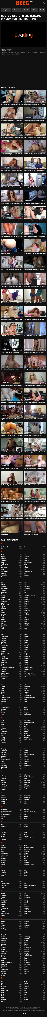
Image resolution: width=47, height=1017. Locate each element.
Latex (25, 832)
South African (28, 955)
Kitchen (3, 826)
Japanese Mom (5, 813)
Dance (25, 685)
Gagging (3, 749)
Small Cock (4, 951)
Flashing (3, 733)
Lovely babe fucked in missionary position (35, 137)
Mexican (3, 857)
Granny (3, 763)
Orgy (2, 887)
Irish (25, 801)
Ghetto (26, 752)
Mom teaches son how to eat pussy (34, 352)
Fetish (25, 728)
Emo (2, 711)
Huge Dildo (27, 786)
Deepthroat (27, 686)
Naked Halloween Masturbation (33, 485)
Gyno (2, 769)
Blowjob (23, 52)
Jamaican (4, 809)
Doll (2, 694)
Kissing (26, 824)
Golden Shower (5, 760)
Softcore (3, 953)
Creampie (26, 666)
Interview (26, 799)
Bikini (25, 607)
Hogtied (3, 782)
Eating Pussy (5, 707)
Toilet (2, 994)
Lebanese (26, 836)
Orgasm (3, 885)
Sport (2, 960)
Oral (8, 54)
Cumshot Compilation (30, 675)
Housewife (4, 786)
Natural (3, 870)
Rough (3, 927)
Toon (25, 994)
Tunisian (3, 999)
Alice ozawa (4, 534)
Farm (2, 724)
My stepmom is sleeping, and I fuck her (12, 120)
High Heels (27, 780)
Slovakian (26, 949)
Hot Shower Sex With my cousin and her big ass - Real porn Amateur (12, 236)
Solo (2, 955)
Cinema (26, 649)
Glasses (26, 756)
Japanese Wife (5, 814)
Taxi (2, 983)
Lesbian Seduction (29, 838)
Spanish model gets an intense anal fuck (12, 154)
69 (2, 549)
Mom (25, 860)
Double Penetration (29, 697)
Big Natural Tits (5, 605)
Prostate (3, 910)
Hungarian (27, 788)
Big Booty (4, 601)
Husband (3, 789)
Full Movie (4, 741)
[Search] (44, 3)
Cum (25, 671)
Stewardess (27, 964)
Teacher (26, 983)
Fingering (26, 730)
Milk (25, 858)
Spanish (26, 957)
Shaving (3, 944)
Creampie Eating (28, 667)
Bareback (4, 592)
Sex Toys (3, 942)
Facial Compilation (29, 722)
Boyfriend (26, 619)
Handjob (3, 777)
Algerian (3, 558)
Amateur (35, 52)
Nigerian (3, 872)
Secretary (4, 938)
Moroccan (26, 862)
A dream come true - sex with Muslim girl (12, 303)
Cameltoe (26, 636)
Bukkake (26, 625)
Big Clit (3, 603)
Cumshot (16, 52)
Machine (3, 847)
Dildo (2, 690)
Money (3, 862)
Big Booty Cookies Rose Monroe (10, 419)
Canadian (4, 638)
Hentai (3, 780)
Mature (26, 853)
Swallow (26, 969)
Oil (24, 882)
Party (2, 899)
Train (25, 998)
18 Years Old (4, 547)
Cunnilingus (4, 677)
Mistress (3, 860)
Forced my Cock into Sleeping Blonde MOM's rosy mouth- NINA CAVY (35, 203)
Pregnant (26, 908)
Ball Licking (4, 588)
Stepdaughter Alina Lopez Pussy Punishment (35, 120)
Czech (3, 678)
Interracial (4, 799)
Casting (26, 640)
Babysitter (4, 586)
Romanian (26, 925)
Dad (2, 685)
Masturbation (5, 853)
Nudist (25, 874)
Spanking (3, 959)
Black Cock (27, 610)
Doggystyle (27, 692)
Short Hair (27, 946)
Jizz (2, 818)
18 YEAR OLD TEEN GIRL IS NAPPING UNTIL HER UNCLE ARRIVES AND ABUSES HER (35, 253)
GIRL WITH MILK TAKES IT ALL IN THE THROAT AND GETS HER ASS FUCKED (12, 402)
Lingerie (3, 840)
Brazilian (3, 621)
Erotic (25, 711)
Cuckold (3, 671)
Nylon (25, 876)
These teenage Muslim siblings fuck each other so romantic (12, 319)
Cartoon (3, 640)
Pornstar (26, 906)
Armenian (4, 568)
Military (3, 858)
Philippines (4, 901)
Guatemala (4, 767)
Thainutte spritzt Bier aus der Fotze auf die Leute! (12, 385)
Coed (25, 655)
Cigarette (3, 649)
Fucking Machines (29, 739)
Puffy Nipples (5, 913)
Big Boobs (27, 599)
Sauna (3, 937)
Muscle (3, 864)
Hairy (2, 775)
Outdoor (26, 887)
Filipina (3, 730)
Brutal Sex (4, 625)
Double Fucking (5, 697)
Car (25, 638)
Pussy (3, 915)
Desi (2, 688)
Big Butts (26, 601)
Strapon (26, 966)
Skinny (3, 949)
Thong (25, 988)
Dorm (2, 696)
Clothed (26, 653)
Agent (3, 557)
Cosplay (26, 660)
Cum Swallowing (28, 673)
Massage (26, 851)
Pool (2, 906)
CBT (2, 635)
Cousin (26, 664)
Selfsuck (3, 940)
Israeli (3, 803)
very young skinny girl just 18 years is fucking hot (12, 170)
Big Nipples (27, 605)
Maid (2, 849)
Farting (26, 724)
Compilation (6, 10)
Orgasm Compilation (30, 885)
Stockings (4, 966)
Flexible (26, 733)
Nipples (26, 872)
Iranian (3, 801)
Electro (26, 709)
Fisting (26, 732)
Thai (2, 988)
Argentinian (27, 566)
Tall (2, 981)
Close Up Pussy (5, 653)
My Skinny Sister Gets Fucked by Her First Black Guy (35, 419)
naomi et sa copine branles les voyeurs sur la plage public (35, 286)
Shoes (3, 946)
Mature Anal (4, 855)
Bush (2, 628)
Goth (2, 761)
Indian (3, 796)
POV (25, 893)
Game (25, 749)
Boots (25, 616)
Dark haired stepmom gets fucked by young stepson (35, 220)
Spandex (3, 957)
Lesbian (3, 838)
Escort (3, 713)
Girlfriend (4, 754)
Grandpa (26, 761)
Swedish (3, 971)
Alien (25, 558)
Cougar (26, 662)
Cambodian (4, 636)
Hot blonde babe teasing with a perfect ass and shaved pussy (12, 452)
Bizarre (26, 608)
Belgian (3, 597)
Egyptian (3, 709)
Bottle (25, 617)
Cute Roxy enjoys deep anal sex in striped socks (35, 452)
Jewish (26, 816)
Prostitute (26, 910)
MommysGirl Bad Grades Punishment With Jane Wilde (35, 402)
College (3, 657)
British (3, 623)
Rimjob (3, 925)
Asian (2, 569)
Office (3, 882)
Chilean (26, 646)
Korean (26, 826)
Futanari (3, 742)
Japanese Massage (29, 811)
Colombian (27, 657)
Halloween (27, 775)
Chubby (26, 647)
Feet (25, 726)
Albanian (26, 557)
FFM (2, 721)
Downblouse (4, 699)
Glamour (3, 756)
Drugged (3, 701)
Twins (3, 1001)
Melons (26, 855)
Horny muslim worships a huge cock (34, 236)
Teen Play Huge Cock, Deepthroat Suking (12, 104)
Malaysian (27, 849)
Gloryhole (4, 758)
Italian (25, 803)
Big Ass (26, 597)
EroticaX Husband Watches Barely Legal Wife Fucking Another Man (12, 518)
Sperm (25, 959)
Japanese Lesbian (6, 811)
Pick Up (26, 10)
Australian (4, 575)
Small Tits (26, 951)
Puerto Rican (27, 912)
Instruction (27, 797)
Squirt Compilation (6, 962)
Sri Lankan (27, 962)
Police (3, 904)
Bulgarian (4, 627)
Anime (25, 564)
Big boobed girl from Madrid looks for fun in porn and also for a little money (12, 485)
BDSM (3, 585)
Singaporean (27, 948)
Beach (25, 594)
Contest (3, 660)
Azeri (2, 577)
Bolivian (3, 614)
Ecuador (26, 707)
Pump (25, 913)
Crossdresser (27, 669)
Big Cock (26, 603)
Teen (25, 985)
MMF (25, 846)
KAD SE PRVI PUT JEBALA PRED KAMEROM (12, 435)
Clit (25, 651)
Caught (26, 642)
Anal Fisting (4, 564)
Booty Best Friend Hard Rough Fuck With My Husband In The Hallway (35, 303)
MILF (2, 846)
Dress (25, 699)
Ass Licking (4, 571)
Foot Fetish (27, 735)
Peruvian (26, 899)
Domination (27, 694)
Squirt (25, 960)
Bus (25, 627)
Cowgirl (3, 666)
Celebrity (3, 644)
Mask (2, 851)
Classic (3, 651)
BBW (25, 583)
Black (2, 610)
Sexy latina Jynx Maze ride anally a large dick (35, 501)
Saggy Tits (4, 935)
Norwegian (4, 874)
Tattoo (25, 981)
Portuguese (4, 908)
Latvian (26, 834)
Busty (3, 54)
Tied (25, 990)
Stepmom (4, 964)
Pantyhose (17, 10)
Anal (2, 562)
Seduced (26, 938)
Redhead (26, 921)
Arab (2, 566)
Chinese (3, 647)
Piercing (3, 902)
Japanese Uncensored (30, 813)
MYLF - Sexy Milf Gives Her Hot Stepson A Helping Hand (12, 270)
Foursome (26, 737)
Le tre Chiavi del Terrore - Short (10, 352)
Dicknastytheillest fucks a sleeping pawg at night (35, 518)
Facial (42, 10)
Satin (25, 935)
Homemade (42, 52)
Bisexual (3, 608)
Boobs (3, 616)
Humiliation (4, 788)
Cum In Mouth (5, 673)
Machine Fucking (29, 847)
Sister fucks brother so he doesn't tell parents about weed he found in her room (35, 385)
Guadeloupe (27, 765)
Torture (26, 996)
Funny (25, 741)
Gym (25, 767)
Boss (2, 617)
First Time (4, 732)
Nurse (3, 876)
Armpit (26, 568)
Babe (25, 585)
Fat (2, 726)
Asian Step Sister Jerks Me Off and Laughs (35, 104)
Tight (2, 992)
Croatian (3, 669)
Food (2, 735)
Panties (29, 52)
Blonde (3, 612)
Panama (26, 895)
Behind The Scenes (29, 596)
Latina (3, 834)
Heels (25, 778)
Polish (25, 904)
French (3, 739)
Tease (3, 985)
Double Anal (27, 696)
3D (24, 547)
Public (3, 912)
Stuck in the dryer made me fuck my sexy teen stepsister (35, 154)
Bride (25, 621)
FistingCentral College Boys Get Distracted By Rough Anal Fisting (35, 369)
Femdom (3, 728)
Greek (25, 763)
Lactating (3, 832)
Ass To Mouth (28, 571)
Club (2, 655)
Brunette (26, 623)
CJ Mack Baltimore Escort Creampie (11, 187)
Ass (25, 569)
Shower (3, 948)
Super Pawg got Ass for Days (9, 468)
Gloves (26, 758)
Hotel (25, 784)
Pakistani (3, 895)
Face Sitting (27, 721)
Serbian (26, 940)
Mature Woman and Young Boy (10, 501)
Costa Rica (4, 662)
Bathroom (4, 594)
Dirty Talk (26, 690)
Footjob (3, 737)
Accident (3, 555)
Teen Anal (4, 987)
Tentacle (26, 987)
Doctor (3, 692)
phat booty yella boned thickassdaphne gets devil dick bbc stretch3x (35, 468)
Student (26, 968)
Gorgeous (26, 760)
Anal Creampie (28, 562)
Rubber (26, 927)
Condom (26, 658)
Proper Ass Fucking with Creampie (11, 286)
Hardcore (3, 778)
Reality (3, 921)
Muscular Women (29, 864)
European (26, 713)
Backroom (27, 586)
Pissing (26, 902)
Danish (3, 686)
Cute (25, 677)
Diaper (25, 688)
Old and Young (5, 883)
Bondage (26, 614)
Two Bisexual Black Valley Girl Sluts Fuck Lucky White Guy (35, 319)
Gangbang (4, 750)
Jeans (25, 814)
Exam (2, 714)
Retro (2, 923)
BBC (2, 583)
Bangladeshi (4, 590)
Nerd (25, 870)
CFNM (34, 10)
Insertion (3, 797)
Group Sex (4, 765)
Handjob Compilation (30, 777)
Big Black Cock (5, 599)
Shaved (26, 942)
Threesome (4, 990)
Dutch (25, 701)
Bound (3, 619)
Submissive (4, 969)
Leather (3, 836)
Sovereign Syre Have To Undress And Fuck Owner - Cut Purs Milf (35, 187)
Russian (26, 929)
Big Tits (18, 54)
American (26, 560)
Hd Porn (25, 1014)
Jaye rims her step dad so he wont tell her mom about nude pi (12, 137)
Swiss (25, 973)
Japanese (26, 809)
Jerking (3, 816)
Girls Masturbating (29, 754)
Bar (25, 590)
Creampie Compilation (7, 667)
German (3, 752)
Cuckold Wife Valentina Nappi (32, 435)
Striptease (4, 968)
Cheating (26, 644)
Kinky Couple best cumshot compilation (12, 220)
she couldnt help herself (31, 534)
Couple (13, 54)
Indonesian (27, 796)
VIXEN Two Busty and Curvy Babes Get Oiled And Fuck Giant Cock (12, 336)
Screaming (27, 937)
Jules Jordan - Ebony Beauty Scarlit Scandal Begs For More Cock (12, 203)
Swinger (10, 52)
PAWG (3, 893)
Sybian (3, 975)
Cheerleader (4, 646)
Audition (3, 573)
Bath (25, 592)
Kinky (2, 824)
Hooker (3, 784)
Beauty (3, 596)
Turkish (26, 999)
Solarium (26, 953)
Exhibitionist (27, 714)
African (26, 555)
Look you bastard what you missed (34, 270)
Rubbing (3, 929)
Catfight (3, 642)
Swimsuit (26, 971)
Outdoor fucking (5, 253)
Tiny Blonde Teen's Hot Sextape (10, 369)
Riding (25, 923)
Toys (2, 998)
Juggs (25, 818)
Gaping (26, 750)
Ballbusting (27, 588)
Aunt (25, 573)
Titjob (25, 992)
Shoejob (26, 944)
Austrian (26, 575)
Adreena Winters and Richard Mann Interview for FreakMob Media (35, 170)
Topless (3, 996)
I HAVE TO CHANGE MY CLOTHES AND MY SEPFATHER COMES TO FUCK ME (35, 336)
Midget (26, 857)
